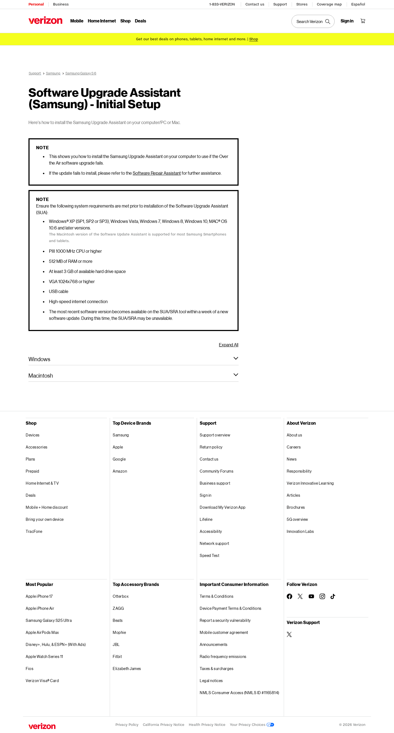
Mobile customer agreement (224, 632)
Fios (29, 668)
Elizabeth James (127, 668)
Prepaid (32, 471)
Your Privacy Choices (252, 725)
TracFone (34, 531)
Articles (293, 495)
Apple (118, 447)
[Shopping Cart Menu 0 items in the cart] (363, 21)
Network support (214, 543)
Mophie (119, 632)
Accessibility (211, 531)
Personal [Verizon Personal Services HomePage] (36, 4)
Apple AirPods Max (42, 632)
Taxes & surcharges (216, 668)
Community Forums (216, 471)
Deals (31, 495)
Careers (294, 447)
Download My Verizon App (223, 507)
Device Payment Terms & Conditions (231, 608)
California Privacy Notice (163, 725)
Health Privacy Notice (207, 725)
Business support (215, 483)
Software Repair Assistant (157, 173)
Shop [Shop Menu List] (125, 20)
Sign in (206, 495)
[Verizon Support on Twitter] (289, 634)
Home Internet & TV (42, 483)
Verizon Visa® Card (42, 680)
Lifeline (206, 519)
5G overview (297, 519)
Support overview (215, 435)
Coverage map (329, 4)
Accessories (37, 447)
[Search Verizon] (313, 21)
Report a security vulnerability (225, 620)
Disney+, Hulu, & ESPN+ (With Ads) (56, 644)
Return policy (211, 447)
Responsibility (299, 471)
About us (294, 435)
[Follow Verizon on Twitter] (300, 596)
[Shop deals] (253, 39)
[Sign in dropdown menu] (347, 21)
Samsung (121, 435)
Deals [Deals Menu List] (140, 20)
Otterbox (121, 596)
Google (119, 459)
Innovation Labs (300, 531)
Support (280, 4)
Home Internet (102, 20)
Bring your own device (45, 519)
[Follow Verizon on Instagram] (322, 596)
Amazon (120, 471)
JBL (116, 644)
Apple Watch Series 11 (44, 656)
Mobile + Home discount (47, 507)
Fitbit (117, 656)
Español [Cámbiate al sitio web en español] (358, 4)
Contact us (254, 4)
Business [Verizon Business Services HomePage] (61, 4)
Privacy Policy (126, 725)
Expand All (228, 344)
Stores (302, 4)
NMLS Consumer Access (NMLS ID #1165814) (239, 692)
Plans (30, 459)
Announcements (214, 644)
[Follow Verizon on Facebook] (289, 596)
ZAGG (118, 608)
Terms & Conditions (216, 596)
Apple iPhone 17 (39, 596)
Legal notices (211, 680)
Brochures (296, 507)
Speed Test (209, 555)
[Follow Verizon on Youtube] (311, 596)
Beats (118, 620)
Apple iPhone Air (40, 608)
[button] (133, 359)
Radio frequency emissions (223, 656)
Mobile (76, 20)
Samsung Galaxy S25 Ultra (49, 620)
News (292, 459)
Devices (33, 435)
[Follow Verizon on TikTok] (333, 596)
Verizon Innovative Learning (310, 483)
